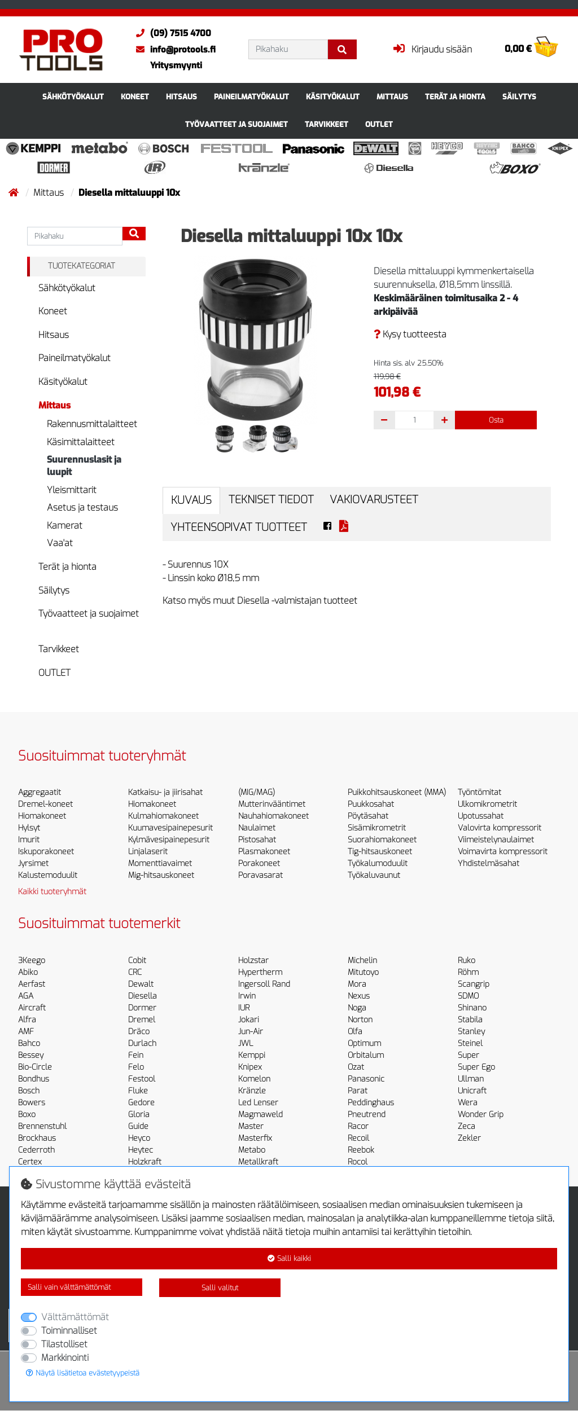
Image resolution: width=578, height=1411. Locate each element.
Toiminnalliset (69, 1331)
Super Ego (476, 1067)
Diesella (142, 996)
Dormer (142, 1008)
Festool (141, 1079)
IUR (243, 1008)
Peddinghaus (371, 1102)
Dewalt (141, 984)
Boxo (27, 1114)
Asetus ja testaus (82, 507)
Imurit (29, 839)
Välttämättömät (75, 1317)
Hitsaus (181, 97)
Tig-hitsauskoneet (380, 851)
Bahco (29, 1043)
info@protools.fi (173, 49)
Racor (358, 1126)
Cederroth (36, 1150)
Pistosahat (257, 839)
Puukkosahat (371, 804)
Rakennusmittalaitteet (92, 424)
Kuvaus (191, 500)
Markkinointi (65, 1358)
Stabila (470, 1019)
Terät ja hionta (455, 97)
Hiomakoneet (42, 816)
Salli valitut (220, 1288)
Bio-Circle (35, 1067)
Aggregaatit (39, 792)
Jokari (248, 1019)
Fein (135, 1055)
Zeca (466, 1126)
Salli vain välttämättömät (69, 1287)
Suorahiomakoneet (382, 839)
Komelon (254, 1079)
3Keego (31, 960)
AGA (25, 996)
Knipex (250, 1067)
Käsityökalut (333, 97)
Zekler (469, 1138)
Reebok (361, 1150)
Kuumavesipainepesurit (170, 828)
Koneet (135, 97)
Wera (468, 1102)
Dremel (141, 1019)
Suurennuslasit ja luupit (84, 466)
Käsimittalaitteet (81, 442)
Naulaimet (256, 828)
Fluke (138, 1090)
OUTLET (379, 124)
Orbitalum (366, 1055)
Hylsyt (29, 828)
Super (468, 1055)
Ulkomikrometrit (487, 804)
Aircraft (32, 1008)
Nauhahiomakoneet (273, 816)
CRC (135, 972)
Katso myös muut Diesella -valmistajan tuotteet (260, 600)
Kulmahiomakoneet (163, 816)
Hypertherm (260, 972)
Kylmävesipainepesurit (168, 839)
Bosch (29, 1090)
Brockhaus (37, 1138)
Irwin (247, 996)
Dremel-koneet (45, 804)
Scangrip (473, 984)
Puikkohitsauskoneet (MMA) (397, 792)
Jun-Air (250, 1031)
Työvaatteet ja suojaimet (236, 124)
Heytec (140, 1150)
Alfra (27, 1019)
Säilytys (519, 97)
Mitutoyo (363, 972)
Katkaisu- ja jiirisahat (165, 792)
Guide (138, 1126)
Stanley (471, 1031)
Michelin (362, 960)
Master (251, 1126)
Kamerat (64, 525)
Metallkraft (258, 1162)
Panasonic (366, 1079)
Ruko (466, 960)
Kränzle (252, 1090)
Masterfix (255, 1138)
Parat (357, 1090)
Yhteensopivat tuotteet (238, 527)
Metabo (251, 1150)
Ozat (356, 1067)
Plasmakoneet (264, 851)
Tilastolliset (64, 1344)
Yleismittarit (72, 490)
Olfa (355, 1031)
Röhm (468, 972)
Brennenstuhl (42, 1126)
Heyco (139, 1138)
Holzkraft (144, 1162)
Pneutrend (367, 1114)
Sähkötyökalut (73, 97)
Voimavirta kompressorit (503, 851)
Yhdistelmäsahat (488, 863)
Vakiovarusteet (374, 500)
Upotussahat (480, 816)
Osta (496, 420)
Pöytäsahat (368, 816)
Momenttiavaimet (160, 863)
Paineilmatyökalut (251, 97)
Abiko (28, 972)
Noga (357, 1008)
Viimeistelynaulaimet (496, 839)
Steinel (470, 1043)
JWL (245, 1043)
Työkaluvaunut (374, 875)
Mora (357, 984)
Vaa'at (60, 543)
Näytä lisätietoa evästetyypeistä (82, 1373)
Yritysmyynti (176, 65)
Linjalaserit (148, 851)
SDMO (468, 996)
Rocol (357, 1162)
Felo (136, 1067)
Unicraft (472, 1090)
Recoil (358, 1138)
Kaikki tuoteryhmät (52, 891)
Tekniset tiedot (271, 500)
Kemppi (251, 1055)
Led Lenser (258, 1102)
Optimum (364, 1043)
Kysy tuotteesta (410, 334)
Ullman (471, 1079)
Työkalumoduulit (378, 863)
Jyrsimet (33, 863)
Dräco (139, 1031)
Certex (30, 1162)
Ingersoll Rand (264, 984)
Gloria (139, 1114)
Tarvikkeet (326, 124)
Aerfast (31, 984)
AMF (26, 1031)
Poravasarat (260, 875)
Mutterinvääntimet (271, 804)
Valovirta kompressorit (499, 828)
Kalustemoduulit (47, 875)
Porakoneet (259, 863)
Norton (360, 1019)
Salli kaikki (289, 1258)
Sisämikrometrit (377, 828)
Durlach (142, 1043)
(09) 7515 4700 (170, 33)
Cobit (137, 960)
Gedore (141, 1102)
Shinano (472, 1008)
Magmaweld (260, 1114)
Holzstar (253, 960)
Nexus (359, 996)
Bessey (30, 1055)
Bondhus (33, 1079)
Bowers (31, 1102)
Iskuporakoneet (46, 851)
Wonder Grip (480, 1114)
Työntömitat (479, 792)
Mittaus (392, 97)
